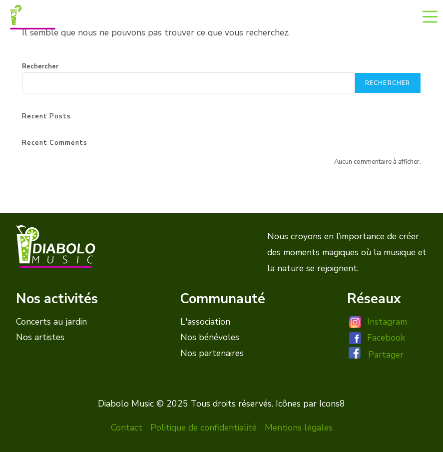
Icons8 (332, 404)
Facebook (386, 338)
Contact (126, 428)
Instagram (387, 322)
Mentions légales (299, 428)
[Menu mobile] (430, 16)
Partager (386, 355)
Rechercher (40, 66)
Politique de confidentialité (203, 428)
